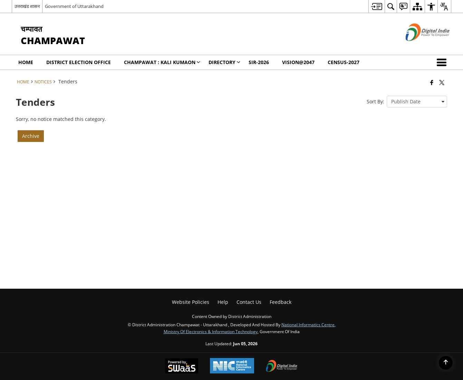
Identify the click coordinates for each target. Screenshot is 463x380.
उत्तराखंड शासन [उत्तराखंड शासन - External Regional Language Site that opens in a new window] (27, 6)
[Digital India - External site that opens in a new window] (419, 46)
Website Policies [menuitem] (190, 302)
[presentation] (417, 101)
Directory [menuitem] (224, 62)
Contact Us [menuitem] (249, 302)
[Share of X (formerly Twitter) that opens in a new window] (441, 82)
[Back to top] (446, 363)
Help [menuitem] (223, 302)
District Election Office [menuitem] (78, 62)
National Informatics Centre (308, 324)
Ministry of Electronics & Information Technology (211, 331)
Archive (30, 136)
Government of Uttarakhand (74, 6)
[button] (443, 62)
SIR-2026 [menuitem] (259, 62)
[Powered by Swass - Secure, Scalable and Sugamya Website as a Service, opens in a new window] (181, 366)
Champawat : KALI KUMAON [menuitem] (162, 62)
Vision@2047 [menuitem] (298, 62)
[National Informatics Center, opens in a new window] (232, 366)
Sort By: (375, 101)
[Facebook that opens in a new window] (431, 82)
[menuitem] (376, 6)
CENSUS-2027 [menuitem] (343, 62)
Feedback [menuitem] (280, 302)
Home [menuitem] (25, 62)
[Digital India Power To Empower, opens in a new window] (282, 366)
